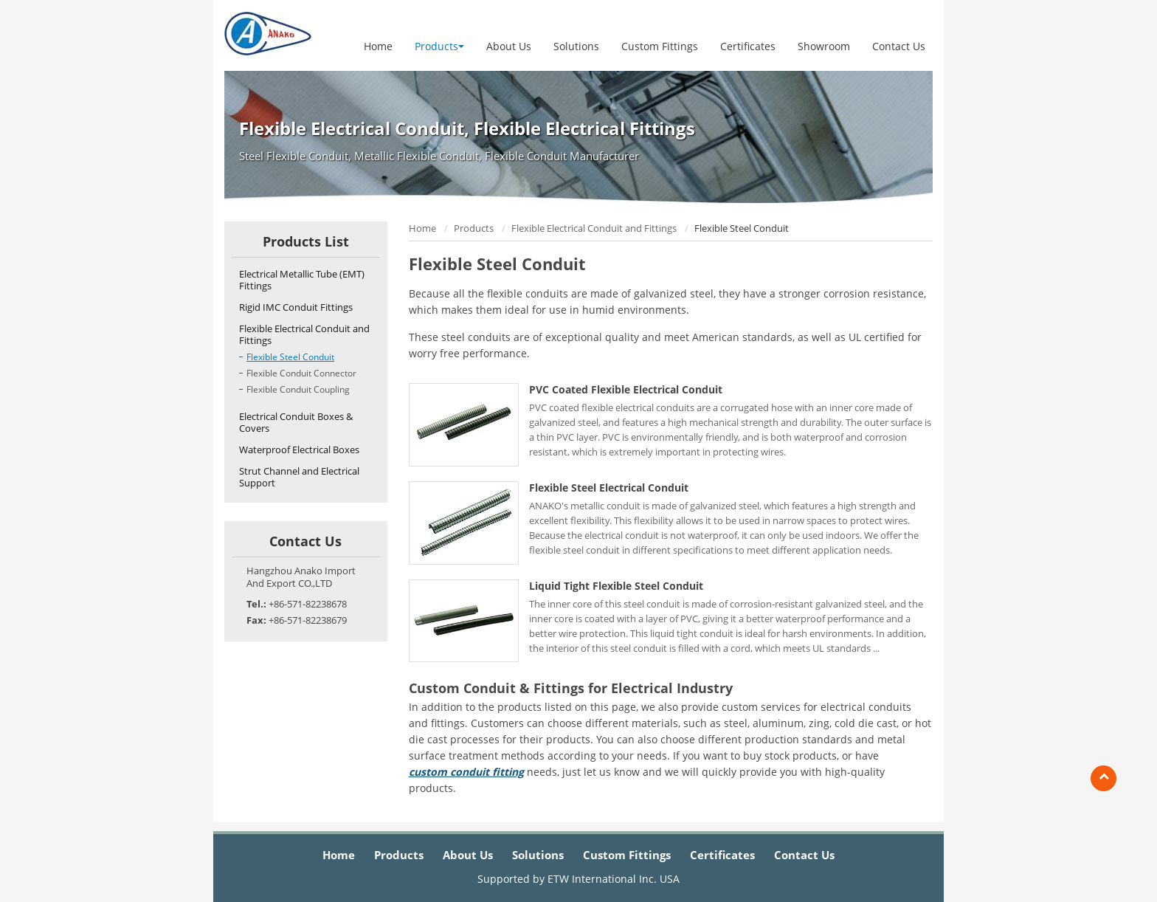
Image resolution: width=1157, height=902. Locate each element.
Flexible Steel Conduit (290, 357)
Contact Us (898, 46)
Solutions (576, 46)
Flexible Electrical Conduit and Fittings (594, 228)
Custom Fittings (659, 46)
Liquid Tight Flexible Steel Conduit (616, 586)
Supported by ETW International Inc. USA (578, 879)
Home (378, 46)
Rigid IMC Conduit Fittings (296, 307)
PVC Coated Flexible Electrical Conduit (625, 389)
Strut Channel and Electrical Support (299, 476)
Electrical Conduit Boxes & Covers (296, 422)
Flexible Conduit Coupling (298, 389)
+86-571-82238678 (308, 603)
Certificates (748, 46)
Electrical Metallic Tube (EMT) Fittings (302, 279)
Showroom (824, 46)
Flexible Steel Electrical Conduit (608, 488)
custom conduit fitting (466, 772)
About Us (508, 46)
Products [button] (439, 46)
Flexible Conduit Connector (301, 373)
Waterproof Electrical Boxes (299, 449)
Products (474, 228)
